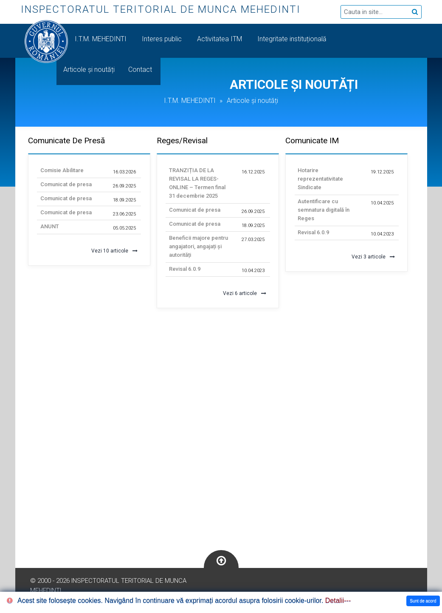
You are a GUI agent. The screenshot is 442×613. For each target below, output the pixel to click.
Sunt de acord (423, 601)
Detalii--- (338, 600)
